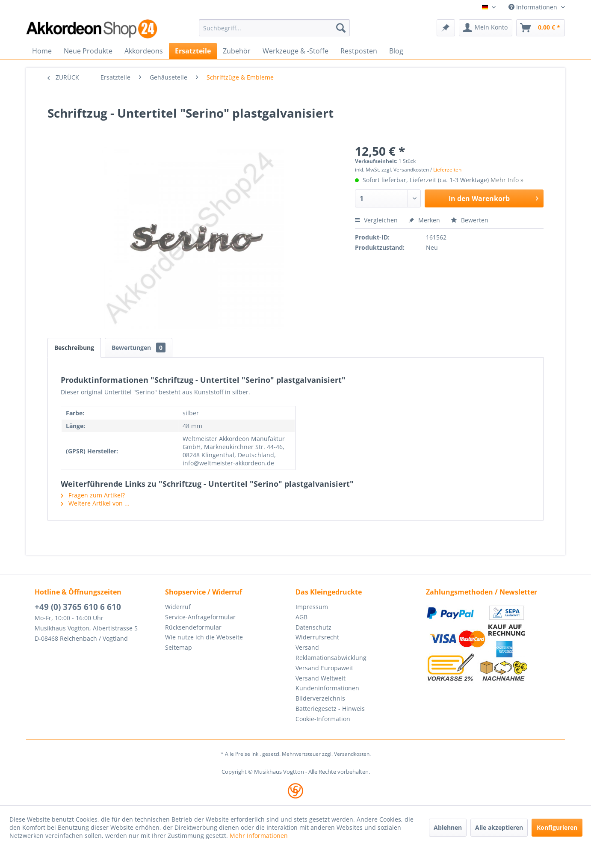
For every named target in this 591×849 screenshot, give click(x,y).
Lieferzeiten (447, 169)
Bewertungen (138, 347)
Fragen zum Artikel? (93, 495)
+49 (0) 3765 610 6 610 (78, 606)
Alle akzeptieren (499, 827)
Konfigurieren (557, 827)
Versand (307, 647)
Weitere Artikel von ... (95, 503)
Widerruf (178, 607)
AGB (301, 617)
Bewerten (469, 220)
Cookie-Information (323, 719)
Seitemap (178, 647)
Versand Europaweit (324, 668)
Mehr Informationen (259, 835)
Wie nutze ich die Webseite (204, 637)
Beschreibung (74, 347)
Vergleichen (376, 220)
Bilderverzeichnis (320, 698)
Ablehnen (448, 827)
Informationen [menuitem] (533, 7)
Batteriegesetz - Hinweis (330, 708)
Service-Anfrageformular (200, 617)
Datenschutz (313, 627)
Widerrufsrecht (317, 637)
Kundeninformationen (327, 688)
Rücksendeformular (193, 627)
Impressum (312, 607)
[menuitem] (274, 27)
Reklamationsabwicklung (331, 658)
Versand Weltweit (321, 678)
